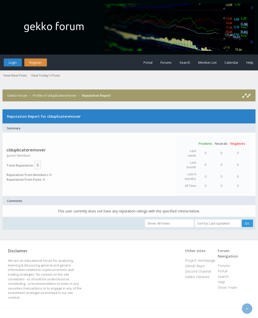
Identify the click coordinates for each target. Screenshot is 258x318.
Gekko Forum (17, 95)
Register (35, 62)
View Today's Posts (45, 75)
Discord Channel (198, 271)
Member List (207, 62)
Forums (166, 62)
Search (185, 62)
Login (13, 62)
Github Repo (195, 265)
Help (249, 62)
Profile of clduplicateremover (54, 95)
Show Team (227, 287)
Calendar (231, 62)
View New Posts (15, 75)
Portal (148, 62)
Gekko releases (197, 276)
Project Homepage (200, 260)
